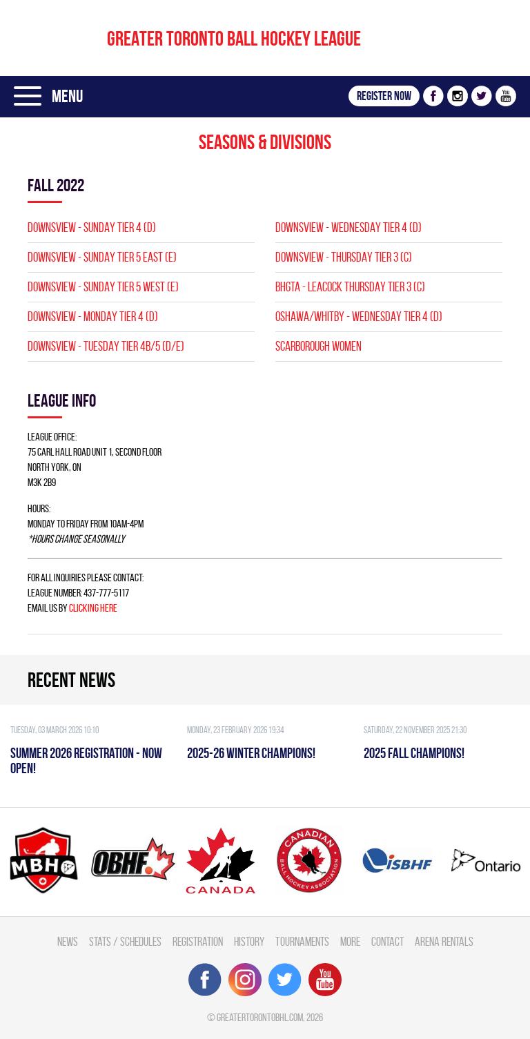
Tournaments (302, 941)
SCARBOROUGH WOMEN (318, 346)
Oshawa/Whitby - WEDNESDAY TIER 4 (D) (358, 316)
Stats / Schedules (125, 941)
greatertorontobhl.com (260, 1017)
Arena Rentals (444, 941)
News (67, 941)
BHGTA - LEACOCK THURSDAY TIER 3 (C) (350, 287)
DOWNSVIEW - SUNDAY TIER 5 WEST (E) (103, 287)
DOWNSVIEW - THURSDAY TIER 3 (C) (343, 257)
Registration (198, 941)
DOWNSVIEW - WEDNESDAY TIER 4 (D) (348, 227)
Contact (387, 941)
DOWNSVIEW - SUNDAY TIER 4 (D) (92, 227)
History (249, 941)
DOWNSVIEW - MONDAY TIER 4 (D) (93, 316)
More (350, 941)
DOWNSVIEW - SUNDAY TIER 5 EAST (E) (102, 257)
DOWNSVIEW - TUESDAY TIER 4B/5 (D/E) (106, 346)
